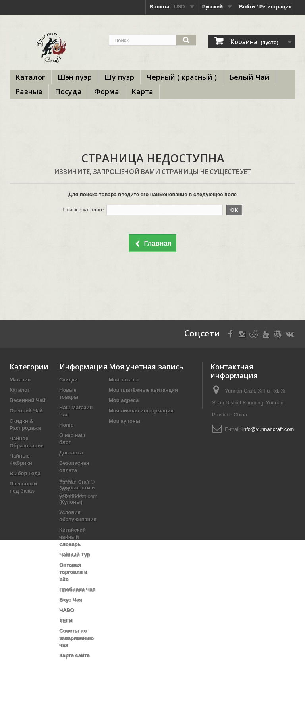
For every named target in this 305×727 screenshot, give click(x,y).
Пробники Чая (77, 589)
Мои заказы (124, 380)
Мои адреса (124, 400)
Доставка (71, 453)
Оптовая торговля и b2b (73, 572)
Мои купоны (124, 421)
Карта (142, 91)
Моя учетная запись (146, 366)
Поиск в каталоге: (84, 210)
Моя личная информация (141, 411)
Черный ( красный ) (182, 77)
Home (66, 425)
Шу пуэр (119, 77)
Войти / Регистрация (265, 7)
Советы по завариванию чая (76, 638)
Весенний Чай (28, 400)
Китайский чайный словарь (72, 537)
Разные (28, 91)
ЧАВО (66, 610)
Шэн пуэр (75, 77)
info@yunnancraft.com (268, 429)
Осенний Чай (26, 411)
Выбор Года (25, 473)
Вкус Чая (70, 600)
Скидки (68, 380)
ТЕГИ (65, 620)
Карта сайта (74, 655)
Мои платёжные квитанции (143, 390)
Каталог (30, 77)
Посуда (68, 91)
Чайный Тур (74, 554)
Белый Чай (249, 77)
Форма (106, 91)
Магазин (20, 380)
